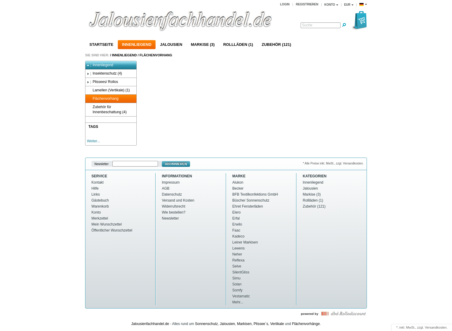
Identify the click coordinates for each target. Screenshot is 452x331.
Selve (236, 266)
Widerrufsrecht (173, 206)
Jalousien (171, 44)
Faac (236, 230)
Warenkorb (100, 206)
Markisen (244, 324)
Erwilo (237, 224)
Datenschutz (172, 194)
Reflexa (238, 260)
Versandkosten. (436, 327)
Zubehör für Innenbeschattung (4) (106, 109)
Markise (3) (203, 44)
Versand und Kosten (178, 200)
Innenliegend (136, 44)
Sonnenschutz (206, 324)
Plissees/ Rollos (102, 82)
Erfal (236, 218)
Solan (237, 284)
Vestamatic (241, 296)
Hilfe (95, 188)
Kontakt (97, 182)
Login (285, 4)
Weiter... (93, 141)
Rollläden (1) (238, 44)
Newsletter (101, 164)
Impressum (171, 182)
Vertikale (277, 324)
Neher (237, 254)
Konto (96, 212)
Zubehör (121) (276, 44)
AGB (165, 188)
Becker (237, 188)
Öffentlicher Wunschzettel (111, 230)
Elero (236, 212)
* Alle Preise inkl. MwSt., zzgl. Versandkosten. (333, 163)
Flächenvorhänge (306, 324)
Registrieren (307, 4)
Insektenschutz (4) (104, 73)
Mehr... (237, 302)
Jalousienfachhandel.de (150, 324)
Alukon (237, 182)
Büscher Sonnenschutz (250, 200)
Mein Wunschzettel (106, 224)
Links (95, 194)
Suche (307, 25)
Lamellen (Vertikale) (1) (108, 90)
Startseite (101, 44)
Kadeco (238, 236)
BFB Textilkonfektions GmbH (255, 194)
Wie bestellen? (174, 212)
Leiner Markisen (245, 242)
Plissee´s (261, 324)
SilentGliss (240, 272)
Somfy (237, 290)
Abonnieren (176, 164)
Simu (236, 278)
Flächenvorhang (156, 55)
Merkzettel (99, 218)
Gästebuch (100, 200)
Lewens (238, 248)
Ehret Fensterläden (247, 206)
